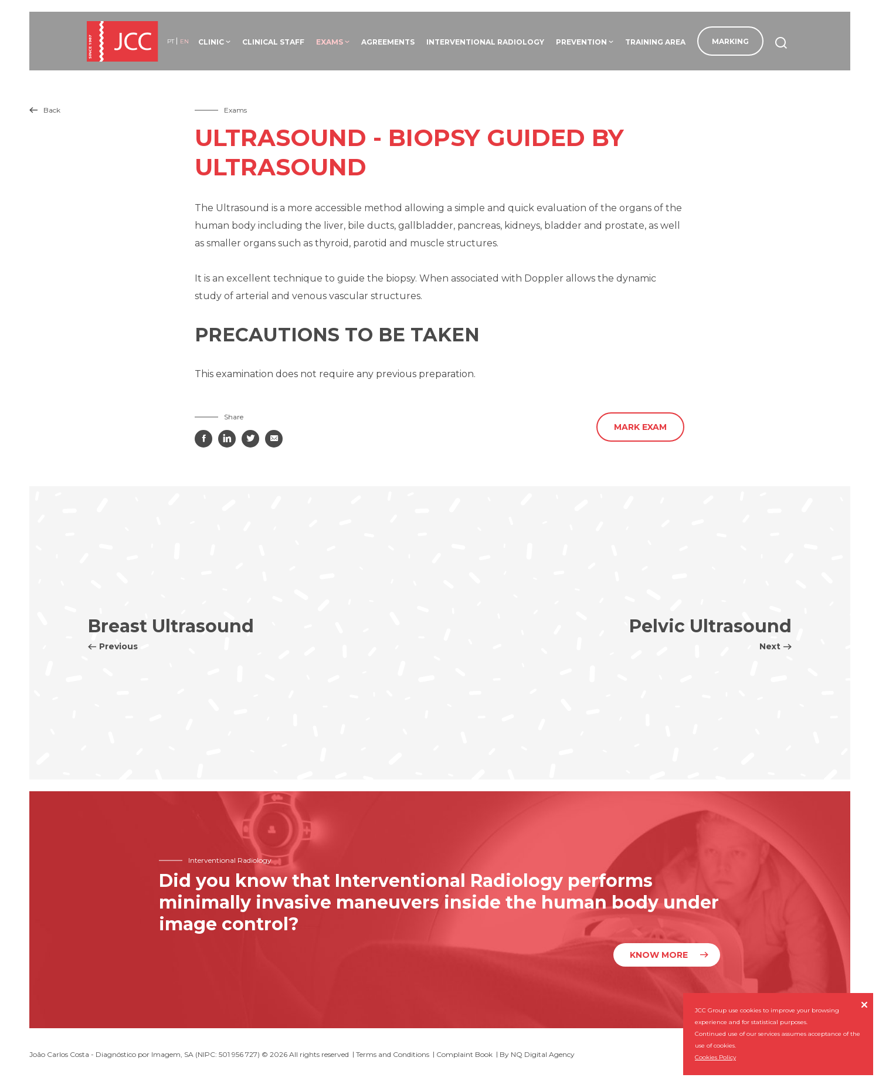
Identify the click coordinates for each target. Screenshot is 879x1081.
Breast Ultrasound (171, 633)
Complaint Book (464, 1054)
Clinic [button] (214, 42)
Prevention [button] (584, 42)
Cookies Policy (715, 1057)
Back (44, 110)
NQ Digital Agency (543, 1054)
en (184, 41)
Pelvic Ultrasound (710, 633)
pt (170, 41)
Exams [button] (332, 42)
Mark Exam (640, 427)
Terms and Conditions (392, 1054)
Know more (659, 955)
